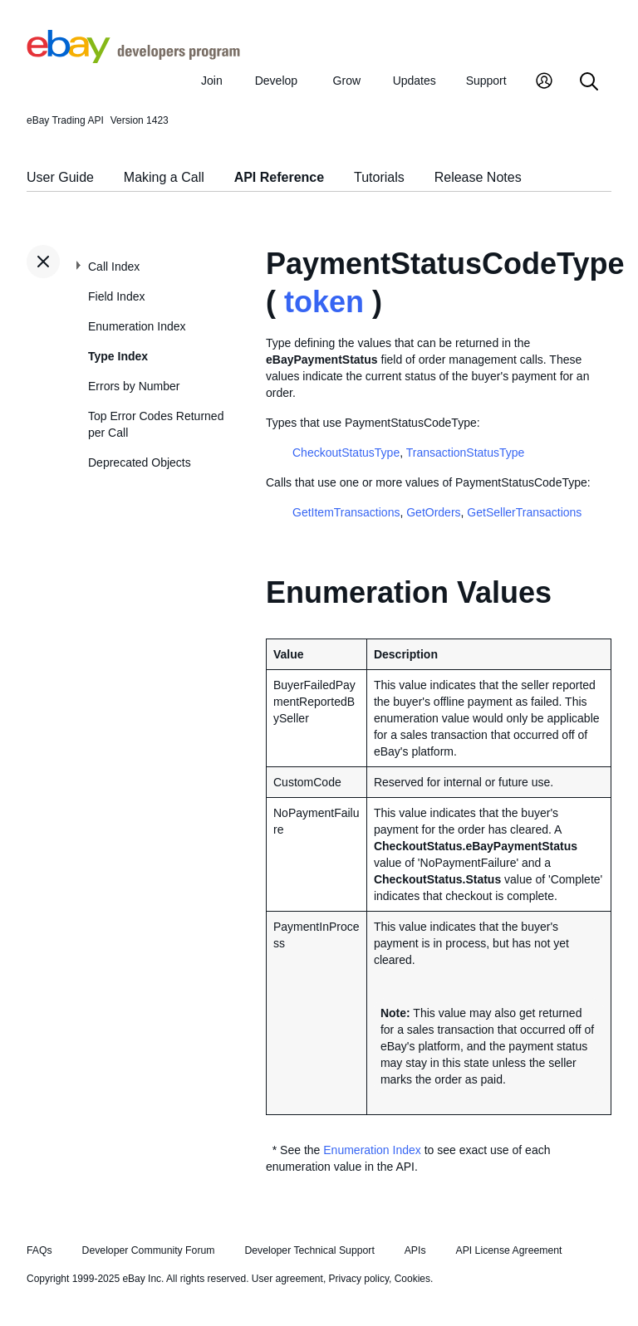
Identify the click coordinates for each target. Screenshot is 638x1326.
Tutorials (379, 177)
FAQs (39, 1250)
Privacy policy (359, 1278)
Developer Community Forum (148, 1250)
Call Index (114, 266)
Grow (347, 80)
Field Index (116, 296)
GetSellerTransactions (524, 512)
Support (486, 80)
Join (212, 80)
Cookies (412, 1278)
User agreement (287, 1278)
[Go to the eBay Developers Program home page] (133, 59)
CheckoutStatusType (346, 452)
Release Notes (478, 177)
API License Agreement (508, 1250)
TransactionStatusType (465, 452)
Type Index (118, 356)
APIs (415, 1250)
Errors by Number (133, 386)
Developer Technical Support (309, 1250)
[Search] (589, 82)
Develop (276, 80)
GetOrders (433, 512)
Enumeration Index (137, 326)
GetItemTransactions (346, 512)
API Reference (279, 177)
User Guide (60, 177)
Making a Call (164, 177)
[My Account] (544, 82)
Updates (414, 80)
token (324, 302)
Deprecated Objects (139, 462)
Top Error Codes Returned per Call (155, 424)
